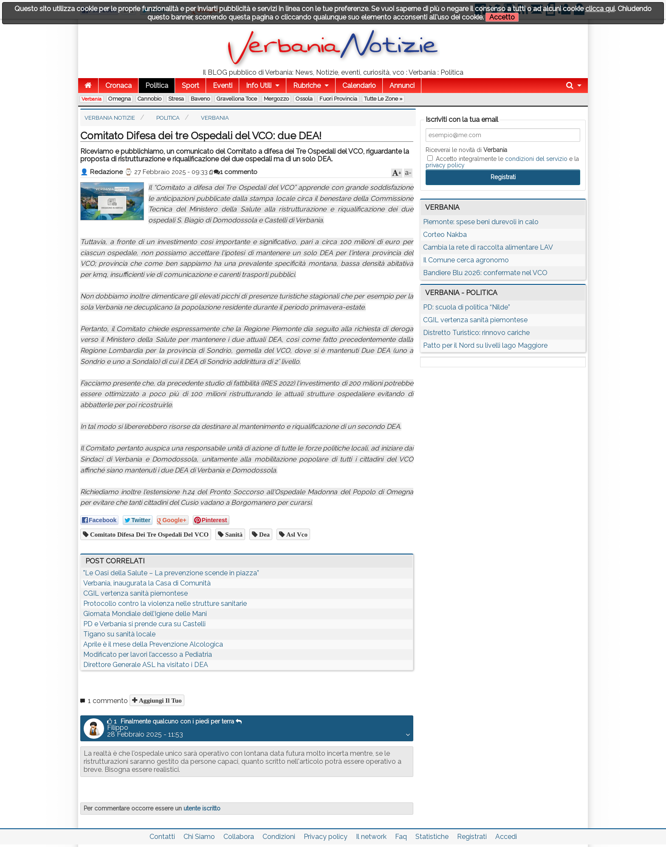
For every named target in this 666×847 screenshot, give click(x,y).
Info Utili (258, 86)
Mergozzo (276, 99)
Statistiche (432, 837)
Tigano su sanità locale (119, 634)
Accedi (506, 837)
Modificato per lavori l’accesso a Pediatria (147, 654)
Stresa (176, 99)
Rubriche (307, 86)
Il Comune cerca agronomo (466, 260)
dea (263, 534)
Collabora (238, 837)
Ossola (304, 99)
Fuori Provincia (338, 99)
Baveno (200, 99)
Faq (401, 837)
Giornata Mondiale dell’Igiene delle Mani (145, 614)
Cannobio (149, 99)
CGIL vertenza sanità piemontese (135, 593)
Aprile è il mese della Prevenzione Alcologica (153, 644)
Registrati (472, 837)
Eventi (222, 86)
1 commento (235, 172)
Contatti (162, 837)
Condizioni (278, 837)
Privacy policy (325, 837)
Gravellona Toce (237, 99)
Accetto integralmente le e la (502, 161)
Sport (190, 86)
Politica (156, 86)
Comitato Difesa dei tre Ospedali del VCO (148, 534)
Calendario (359, 86)
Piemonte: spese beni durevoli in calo (481, 222)
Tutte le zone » (383, 99)
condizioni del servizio (536, 158)
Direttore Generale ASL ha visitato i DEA (145, 665)
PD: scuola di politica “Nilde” (466, 307)
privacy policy (445, 165)
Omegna (119, 99)
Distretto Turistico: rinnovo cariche (476, 333)
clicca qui (600, 9)
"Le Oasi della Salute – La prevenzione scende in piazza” (171, 573)
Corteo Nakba (445, 235)
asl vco (296, 534)
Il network (371, 837)
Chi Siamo (199, 837)
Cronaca (118, 86)
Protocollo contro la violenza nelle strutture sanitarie (165, 603)
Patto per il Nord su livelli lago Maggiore (485, 345)
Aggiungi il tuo (159, 700)
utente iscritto (201, 808)
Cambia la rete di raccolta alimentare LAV (488, 247)
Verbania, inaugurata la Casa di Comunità (147, 583)
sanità (233, 534)
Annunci (402, 86)
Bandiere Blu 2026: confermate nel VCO (485, 273)
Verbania (92, 99)
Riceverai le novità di (466, 150)
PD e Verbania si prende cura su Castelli (144, 624)
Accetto (502, 17)
